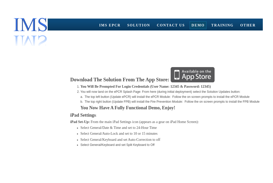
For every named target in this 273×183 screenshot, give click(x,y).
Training (222, 25)
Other (248, 25)
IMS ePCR (110, 25)
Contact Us (171, 25)
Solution (138, 25)
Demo (198, 25)
